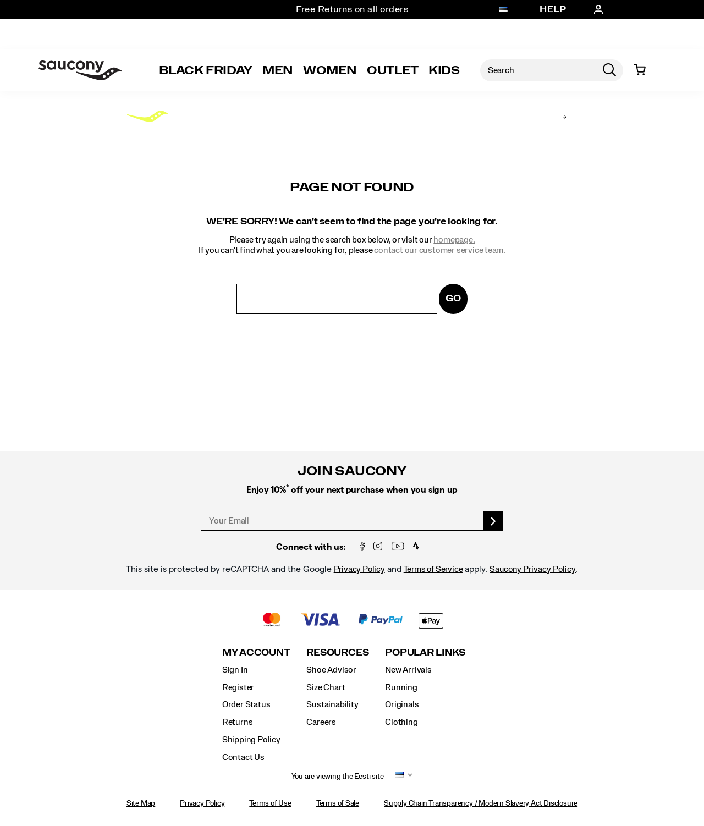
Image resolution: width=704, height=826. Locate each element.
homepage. (454, 239)
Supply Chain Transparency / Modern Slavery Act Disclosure (481, 803)
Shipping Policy (251, 739)
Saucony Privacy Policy (533, 569)
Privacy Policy (359, 569)
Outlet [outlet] (393, 70)
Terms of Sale (337, 803)
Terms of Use (270, 803)
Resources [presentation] (337, 652)
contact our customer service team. (439, 250)
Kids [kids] (444, 70)
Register (238, 687)
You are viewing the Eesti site (338, 776)
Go (453, 298)
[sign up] (493, 521)
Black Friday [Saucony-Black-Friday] (205, 70)
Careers (321, 722)
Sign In (235, 669)
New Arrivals (408, 669)
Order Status (246, 704)
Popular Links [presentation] (425, 652)
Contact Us (243, 757)
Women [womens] (330, 70)
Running (401, 687)
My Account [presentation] (256, 652)
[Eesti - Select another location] (503, 10)
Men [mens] (277, 70)
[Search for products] (538, 70)
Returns (237, 722)
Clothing (401, 722)
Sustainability (332, 704)
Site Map (141, 803)
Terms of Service (433, 569)
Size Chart (325, 687)
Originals (402, 704)
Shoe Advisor (331, 669)
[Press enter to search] (609, 70)
